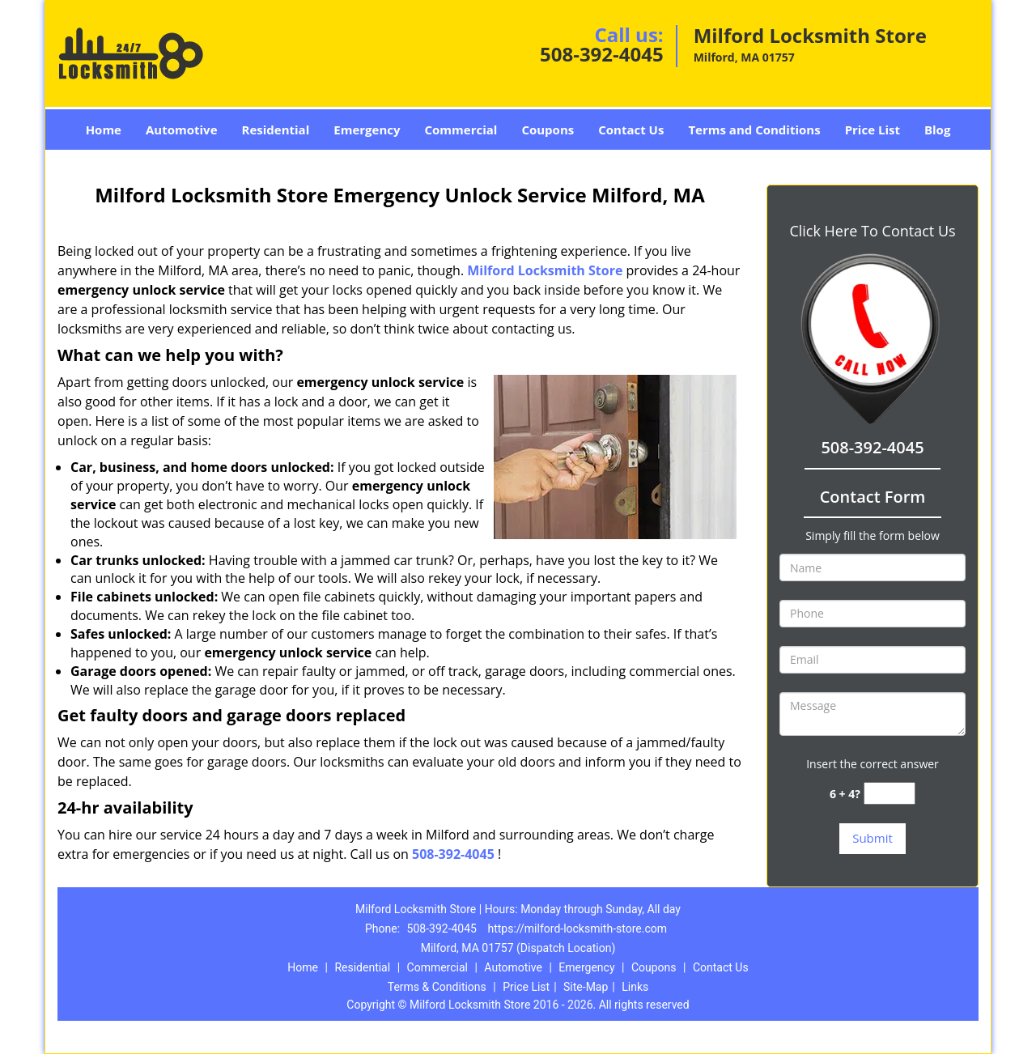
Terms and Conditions (754, 129)
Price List (872, 129)
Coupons (547, 129)
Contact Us (631, 129)
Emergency (366, 129)
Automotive (182, 129)
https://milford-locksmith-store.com (577, 928)
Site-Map (585, 986)
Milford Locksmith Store (544, 270)
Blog (937, 129)
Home (103, 129)
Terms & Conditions (437, 986)
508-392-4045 (602, 53)
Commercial (461, 129)
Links (635, 986)
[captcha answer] (889, 793)
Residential (276, 129)
